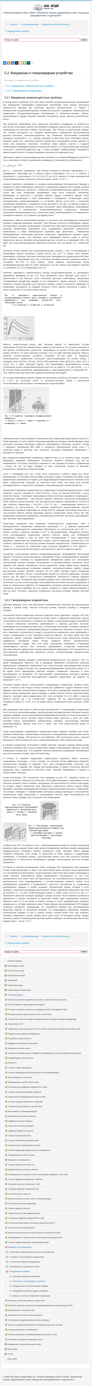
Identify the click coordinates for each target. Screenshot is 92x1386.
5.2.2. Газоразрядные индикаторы (24, 90)
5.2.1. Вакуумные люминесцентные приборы (30, 86)
